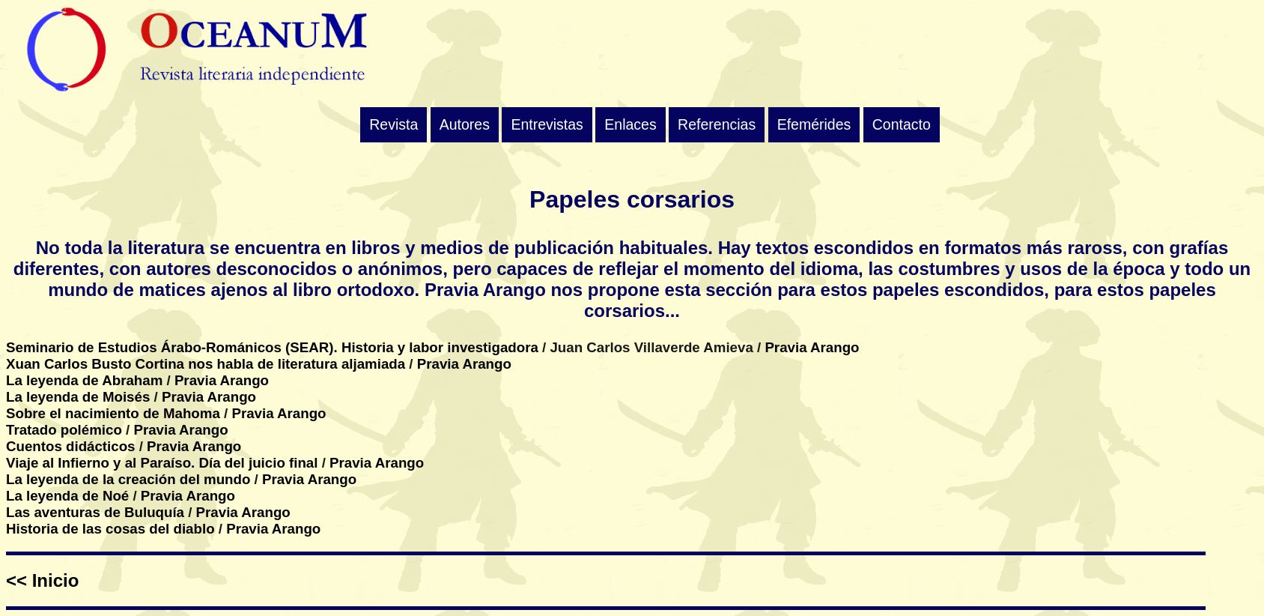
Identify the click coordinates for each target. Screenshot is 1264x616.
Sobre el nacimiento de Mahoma (113, 413)
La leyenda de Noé (67, 496)
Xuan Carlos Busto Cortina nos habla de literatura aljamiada (205, 364)
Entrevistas (547, 124)
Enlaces (630, 124)
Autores (465, 124)
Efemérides (814, 124)
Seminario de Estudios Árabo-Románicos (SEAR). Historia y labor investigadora (272, 347)
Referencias (717, 124)
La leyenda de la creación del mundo (128, 479)
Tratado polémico (64, 430)
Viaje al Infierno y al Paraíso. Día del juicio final (161, 463)
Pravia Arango (812, 347)
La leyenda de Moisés (78, 397)
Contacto (901, 124)
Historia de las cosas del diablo (110, 529)
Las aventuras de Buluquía (95, 512)
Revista (393, 124)
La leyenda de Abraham (84, 380)
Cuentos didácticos (71, 446)
